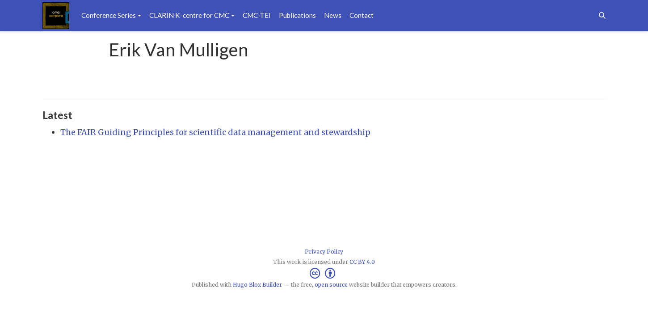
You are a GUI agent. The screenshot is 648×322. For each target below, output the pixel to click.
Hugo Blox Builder (257, 284)
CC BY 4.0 (362, 261)
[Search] (602, 15)
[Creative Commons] (324, 273)
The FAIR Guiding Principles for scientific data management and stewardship (215, 132)
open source (331, 284)
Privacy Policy (324, 251)
